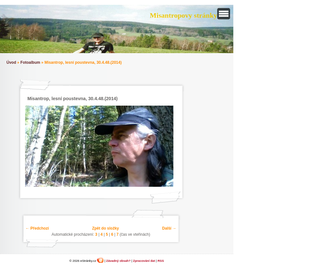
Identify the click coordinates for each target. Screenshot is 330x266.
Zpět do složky (105, 228)
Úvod (11, 62)
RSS (161, 260)
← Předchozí (37, 228)
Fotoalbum (30, 62)
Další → (169, 228)
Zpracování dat (144, 260)
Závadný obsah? (118, 260)
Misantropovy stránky (183, 15)
